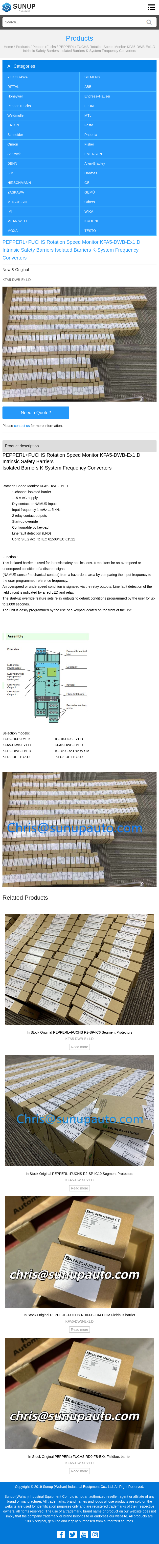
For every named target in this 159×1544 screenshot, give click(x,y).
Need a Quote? (36, 412)
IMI (9, 211)
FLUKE (90, 106)
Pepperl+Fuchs (44, 47)
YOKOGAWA (17, 77)
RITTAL (13, 87)
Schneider (15, 135)
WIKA (89, 211)
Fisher (89, 144)
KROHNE (92, 221)
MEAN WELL (17, 221)
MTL (88, 115)
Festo (89, 125)
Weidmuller (16, 115)
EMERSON (93, 154)
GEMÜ (90, 192)
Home (8, 47)
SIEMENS (92, 77)
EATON (13, 125)
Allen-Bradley (95, 163)
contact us (22, 426)
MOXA (12, 231)
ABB (88, 87)
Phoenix (91, 135)
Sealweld (14, 154)
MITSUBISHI (17, 202)
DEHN (12, 163)
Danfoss (91, 173)
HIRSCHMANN (19, 183)
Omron (12, 144)
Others (90, 202)
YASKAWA (15, 192)
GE (87, 183)
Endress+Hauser (98, 96)
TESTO (90, 231)
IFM (10, 173)
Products (22, 47)
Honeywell (15, 96)
